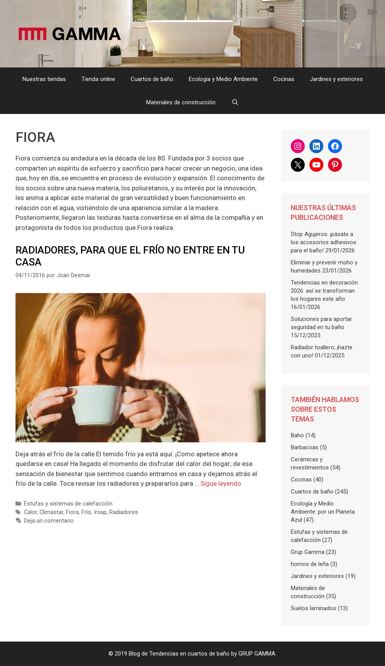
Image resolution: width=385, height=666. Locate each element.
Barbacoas (304, 447)
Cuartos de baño (152, 79)
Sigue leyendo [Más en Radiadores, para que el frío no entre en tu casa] (220, 483)
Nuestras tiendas (44, 79)
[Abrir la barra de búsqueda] (234, 102)
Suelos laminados (313, 608)
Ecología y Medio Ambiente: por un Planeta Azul (323, 511)
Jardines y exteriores (336, 79)
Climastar (51, 512)
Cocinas (283, 79)
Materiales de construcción (181, 102)
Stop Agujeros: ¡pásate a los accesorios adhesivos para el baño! (323, 242)
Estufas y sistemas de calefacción (68, 503)
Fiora (72, 512)
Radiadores (123, 512)
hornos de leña (310, 564)
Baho (297, 435)
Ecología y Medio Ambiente (223, 79)
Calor (30, 512)
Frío (86, 512)
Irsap (100, 512)
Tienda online (98, 79)
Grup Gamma (308, 552)
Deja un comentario (49, 521)
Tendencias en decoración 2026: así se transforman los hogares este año (324, 290)
